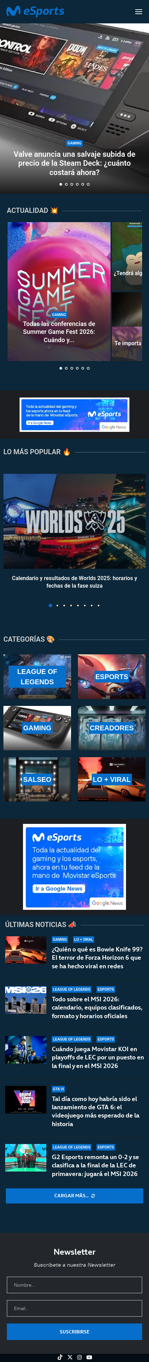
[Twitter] (70, 1357)
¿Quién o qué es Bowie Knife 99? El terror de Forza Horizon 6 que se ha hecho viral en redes (97, 957)
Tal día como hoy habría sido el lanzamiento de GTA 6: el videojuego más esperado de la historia (95, 1114)
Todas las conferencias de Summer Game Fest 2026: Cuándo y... (59, 332)
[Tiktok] (60, 1357)
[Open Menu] (138, 11)
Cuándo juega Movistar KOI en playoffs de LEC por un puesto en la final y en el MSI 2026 (98, 1057)
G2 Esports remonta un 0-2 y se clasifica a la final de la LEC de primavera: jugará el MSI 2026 (95, 1171)
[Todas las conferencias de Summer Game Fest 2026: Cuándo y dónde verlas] (59, 291)
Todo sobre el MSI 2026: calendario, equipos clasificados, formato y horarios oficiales (97, 1007)
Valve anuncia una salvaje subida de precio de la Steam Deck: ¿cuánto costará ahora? (75, 163)
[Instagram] (79, 1357)
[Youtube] (89, 1357)
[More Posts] (74, 1195)
